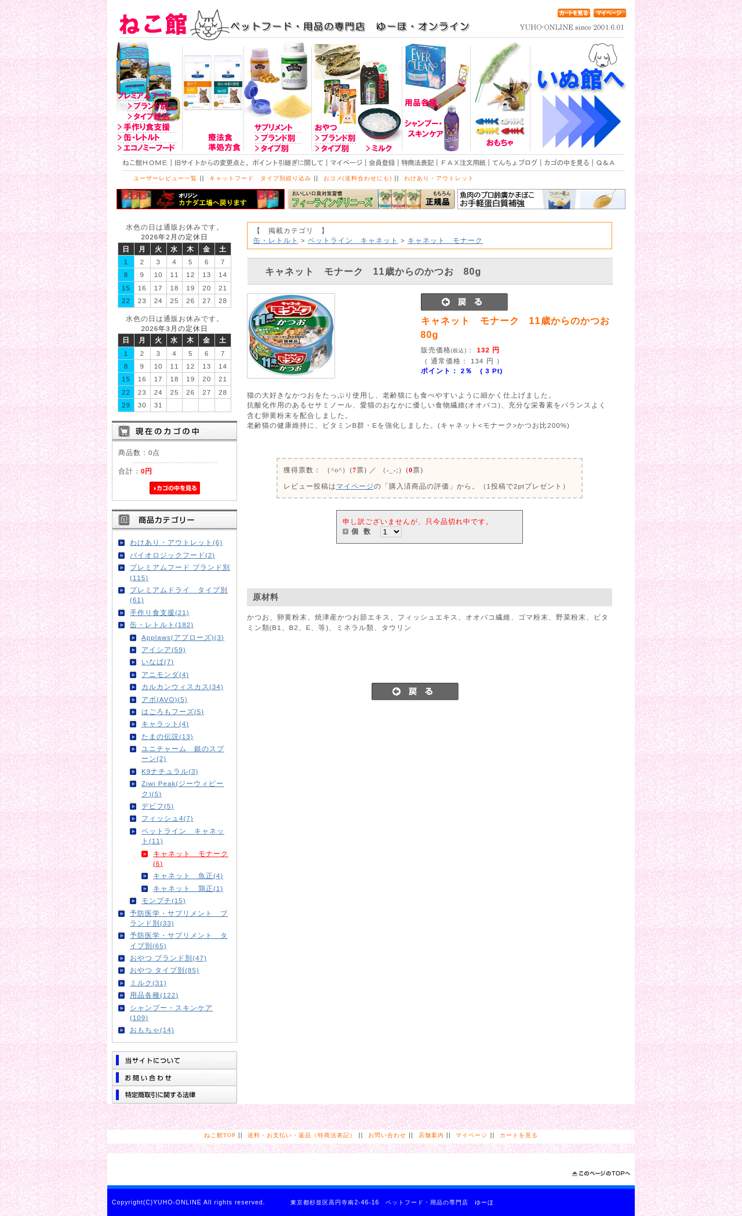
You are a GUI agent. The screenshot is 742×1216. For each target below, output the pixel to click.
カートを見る (519, 1135)
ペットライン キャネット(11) (182, 835)
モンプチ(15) (163, 900)
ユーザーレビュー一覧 (165, 178)
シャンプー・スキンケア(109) (171, 1012)
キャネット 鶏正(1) (188, 888)
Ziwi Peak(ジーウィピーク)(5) (182, 788)
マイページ (355, 486)
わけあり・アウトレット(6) (176, 542)
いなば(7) (157, 661)
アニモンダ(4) (165, 674)
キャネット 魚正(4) (188, 875)
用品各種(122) (154, 995)
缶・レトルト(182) (162, 624)
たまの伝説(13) (167, 736)
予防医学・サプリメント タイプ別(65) (179, 940)
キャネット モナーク (445, 240)
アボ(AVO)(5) (164, 699)
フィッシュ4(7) (167, 818)
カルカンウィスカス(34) (182, 686)
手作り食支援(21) (160, 612)
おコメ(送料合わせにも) (357, 178)
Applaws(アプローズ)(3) (182, 637)
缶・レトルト (276, 240)
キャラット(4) (165, 723)
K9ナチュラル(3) (169, 771)
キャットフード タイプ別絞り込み (260, 178)
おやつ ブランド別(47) (168, 958)
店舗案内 (431, 1135)
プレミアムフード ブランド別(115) (180, 572)
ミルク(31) (148, 982)
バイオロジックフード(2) (172, 555)
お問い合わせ (387, 1135)
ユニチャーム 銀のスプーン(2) (182, 753)
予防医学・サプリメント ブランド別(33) (179, 918)
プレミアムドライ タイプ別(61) (179, 594)
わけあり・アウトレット (439, 178)
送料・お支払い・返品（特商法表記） (302, 1135)
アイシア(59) (163, 649)
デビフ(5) (157, 806)
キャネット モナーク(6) (190, 858)
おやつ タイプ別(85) (164, 970)
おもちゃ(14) (152, 1029)
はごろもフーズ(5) (172, 711)
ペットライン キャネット (353, 240)
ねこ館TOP (219, 1135)
